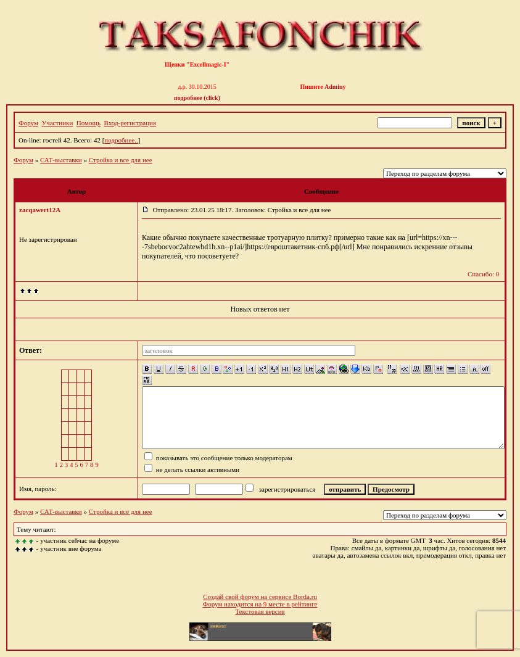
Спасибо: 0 (483, 274)
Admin (333, 86)
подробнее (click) (197, 97)
